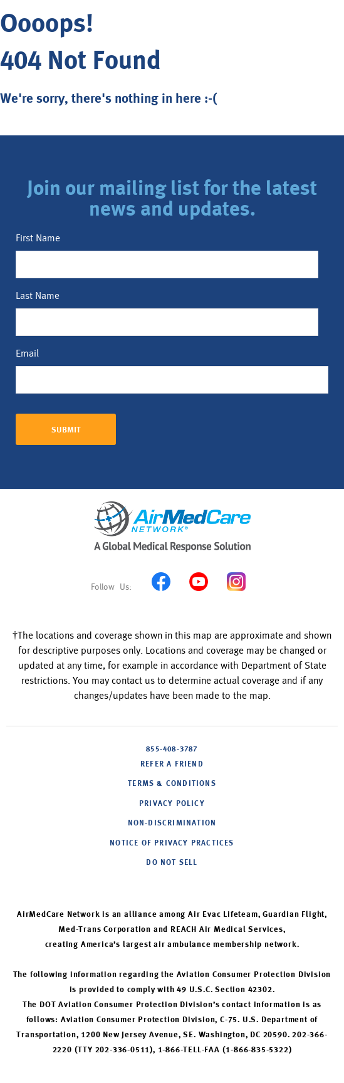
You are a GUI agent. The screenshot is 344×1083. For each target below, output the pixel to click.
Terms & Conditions (172, 784)
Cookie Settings (172, 882)
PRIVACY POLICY (172, 804)
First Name (38, 238)
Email (27, 353)
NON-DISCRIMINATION (172, 823)
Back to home (48, 129)
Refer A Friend (172, 764)
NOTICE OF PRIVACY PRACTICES (172, 843)
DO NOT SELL (171, 863)
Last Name (38, 296)
